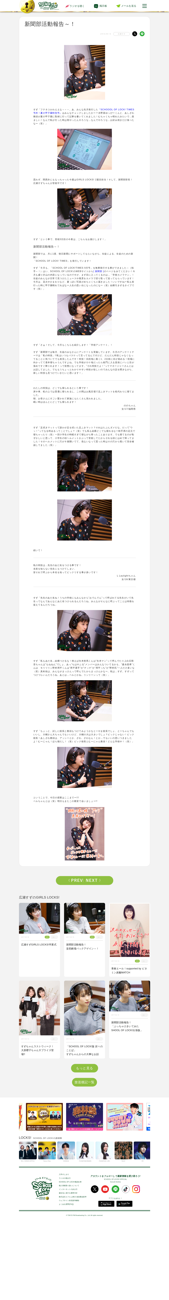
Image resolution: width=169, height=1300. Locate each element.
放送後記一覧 (84, 1160)
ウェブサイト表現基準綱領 (69, 1278)
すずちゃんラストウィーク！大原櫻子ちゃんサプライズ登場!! (37, 1050)
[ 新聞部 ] (98, 271)
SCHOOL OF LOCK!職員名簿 (70, 1260)
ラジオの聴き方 (65, 1256)
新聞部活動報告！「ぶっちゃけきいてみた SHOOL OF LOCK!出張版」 (127, 1026)
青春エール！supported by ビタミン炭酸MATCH (129, 970)
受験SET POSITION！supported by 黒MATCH (34, 1130)
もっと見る (84, 1146)
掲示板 (103, 6)
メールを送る (128, 6)
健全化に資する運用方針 (68, 1271)
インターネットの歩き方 (68, 1267)
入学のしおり (64, 1252)
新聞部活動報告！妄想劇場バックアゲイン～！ (82, 946)
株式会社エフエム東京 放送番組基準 (72, 1275)
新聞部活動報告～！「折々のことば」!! (122, 1106)
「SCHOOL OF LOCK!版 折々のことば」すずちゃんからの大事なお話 (84, 1050)
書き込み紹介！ (75, 1128)
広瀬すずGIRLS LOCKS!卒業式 (39, 944)
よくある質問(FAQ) (66, 1282)
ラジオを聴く (75, 6)
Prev (76, 880)
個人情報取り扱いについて (69, 1263)
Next (93, 880)
